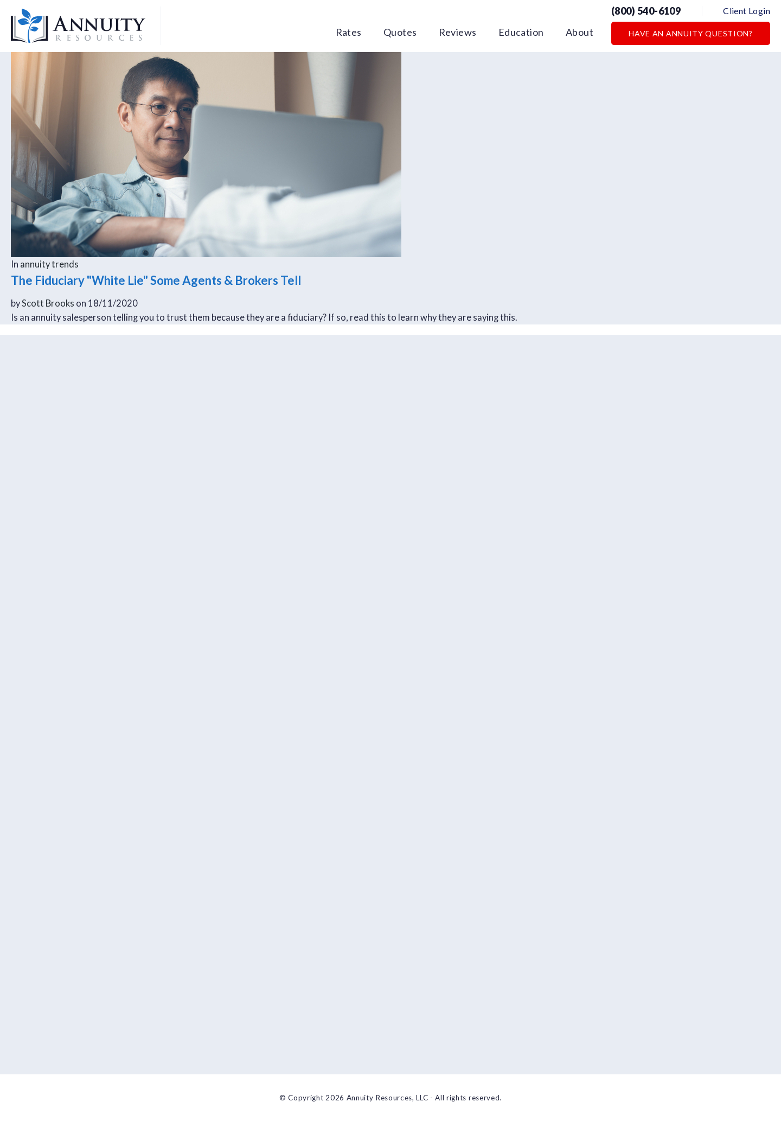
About (579, 32)
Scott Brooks (48, 303)
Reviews (458, 32)
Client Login (746, 10)
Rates (349, 32)
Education (521, 32)
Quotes (400, 32)
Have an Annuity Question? (691, 33)
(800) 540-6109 (646, 11)
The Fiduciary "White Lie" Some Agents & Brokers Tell (156, 280)
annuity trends (49, 264)
